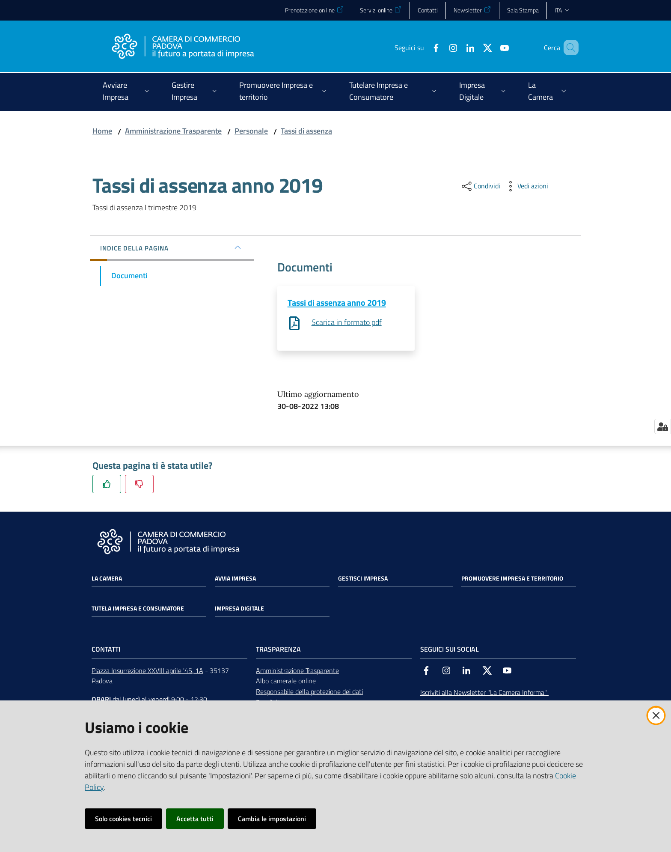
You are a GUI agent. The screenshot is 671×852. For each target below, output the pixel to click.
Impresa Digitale (239, 608)
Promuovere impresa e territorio (512, 578)
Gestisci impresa (363, 578)
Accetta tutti (195, 818)
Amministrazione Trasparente (173, 131)
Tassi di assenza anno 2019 (337, 302)
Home (102, 131)
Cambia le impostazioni (272, 818)
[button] (568, 47)
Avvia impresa (235, 578)
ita (562, 10)
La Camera (107, 578)
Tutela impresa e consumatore (138, 608)
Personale (251, 131)
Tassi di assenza (306, 131)
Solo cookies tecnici (123, 818)
